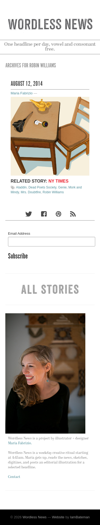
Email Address (19, 233)
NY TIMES (59, 181)
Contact (14, 477)
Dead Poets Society (43, 187)
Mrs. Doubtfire (31, 192)
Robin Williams (53, 192)
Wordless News (35, 517)
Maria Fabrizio (22, 93)
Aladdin (21, 187)
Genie (62, 187)
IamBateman (80, 517)
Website (58, 517)
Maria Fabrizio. (20, 443)
